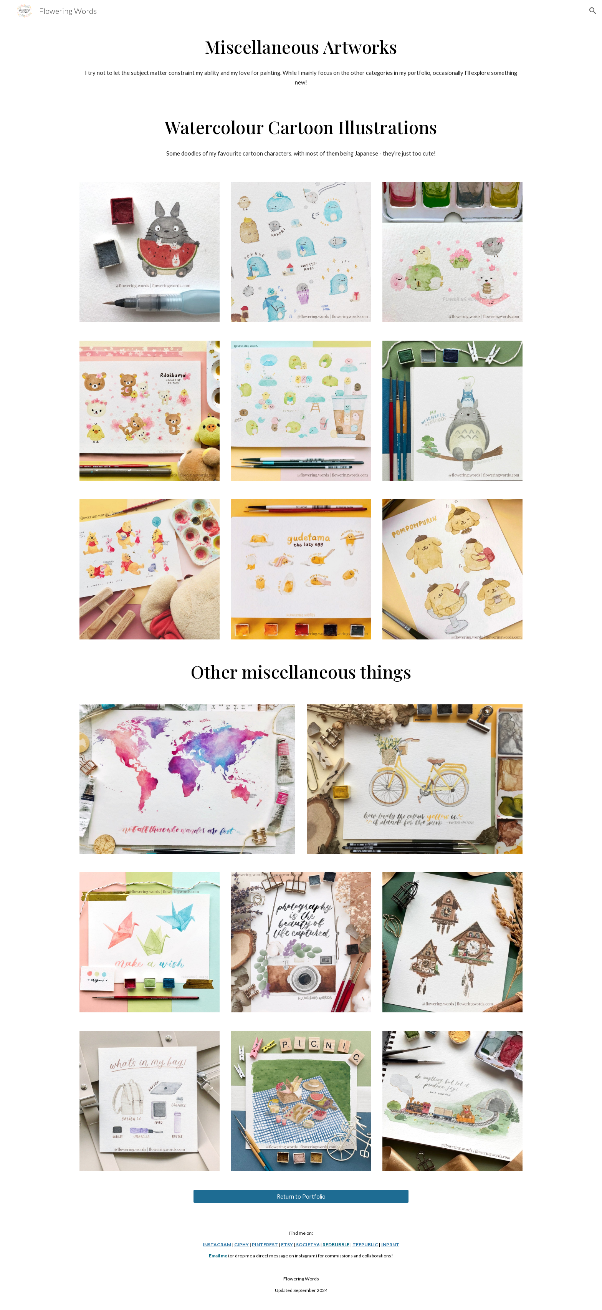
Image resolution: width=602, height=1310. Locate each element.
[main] (301, 47)
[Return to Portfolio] (301, 1196)
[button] (593, 11)
